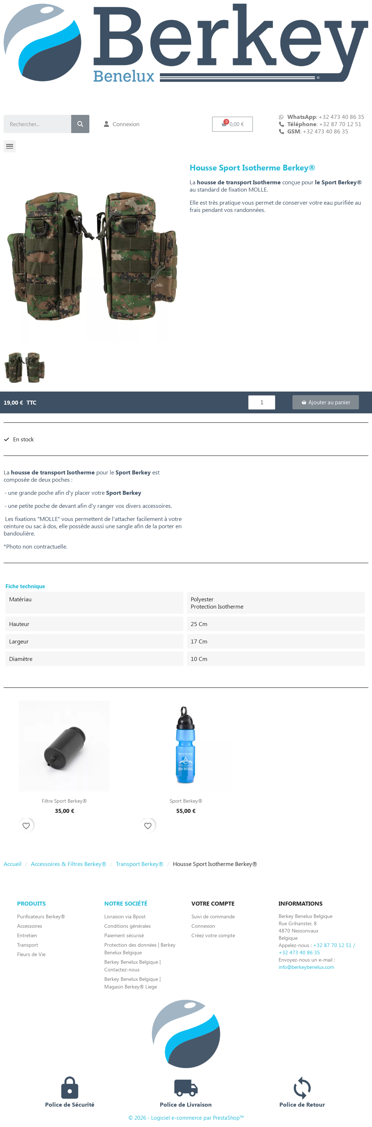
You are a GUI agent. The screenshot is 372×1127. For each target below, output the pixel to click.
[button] (232, 124)
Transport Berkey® (139, 863)
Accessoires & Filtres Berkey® (68, 863)
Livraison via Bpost (125, 916)
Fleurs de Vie (31, 954)
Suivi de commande (213, 916)
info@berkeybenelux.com (306, 966)
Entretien (27, 935)
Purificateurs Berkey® (41, 916)
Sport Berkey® (186, 800)
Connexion (203, 925)
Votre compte (213, 903)
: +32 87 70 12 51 (324, 124)
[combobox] (31, 124)
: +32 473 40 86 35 (317, 131)
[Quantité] (261, 402)
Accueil (12, 863)
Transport (27, 944)
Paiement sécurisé (124, 935)
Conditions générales (127, 925)
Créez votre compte (213, 935)
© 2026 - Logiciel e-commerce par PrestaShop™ (186, 1117)
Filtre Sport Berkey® (64, 800)
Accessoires (29, 925)
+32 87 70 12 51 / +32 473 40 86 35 (317, 949)
